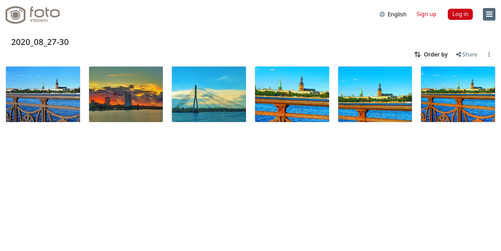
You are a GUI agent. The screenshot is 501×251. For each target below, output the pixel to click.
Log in (460, 14)
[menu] (489, 14)
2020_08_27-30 (40, 41)
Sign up (427, 14)
